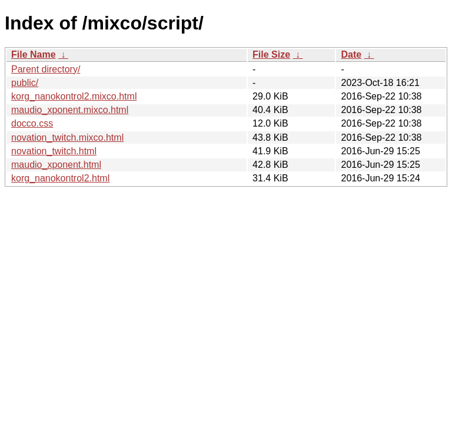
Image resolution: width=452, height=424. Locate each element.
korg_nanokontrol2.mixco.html (74, 96)
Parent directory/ (45, 69)
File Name (33, 54)
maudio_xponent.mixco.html (69, 110)
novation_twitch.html (54, 151)
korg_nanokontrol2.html (60, 178)
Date (351, 54)
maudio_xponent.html (56, 165)
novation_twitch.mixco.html (67, 137)
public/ (24, 83)
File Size (271, 54)
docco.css (32, 123)
